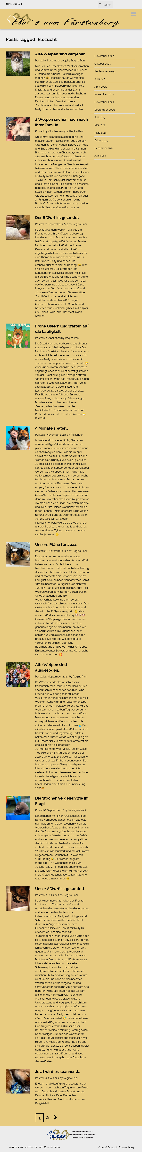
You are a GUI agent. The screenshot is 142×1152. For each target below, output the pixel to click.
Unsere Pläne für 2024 (56, 544)
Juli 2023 (99, 117)
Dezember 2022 (104, 148)
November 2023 (104, 102)
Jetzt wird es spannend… (57, 1071)
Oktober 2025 (102, 63)
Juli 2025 (99, 79)
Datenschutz (34, 1147)
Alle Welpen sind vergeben (60, 54)
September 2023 (104, 109)
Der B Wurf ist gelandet (57, 217)
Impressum (16, 1147)
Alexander (77, 434)
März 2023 (100, 132)
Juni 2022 (100, 155)
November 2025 (104, 56)
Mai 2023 (99, 125)
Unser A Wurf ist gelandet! (59, 888)
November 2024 (104, 94)
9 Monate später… (51, 428)
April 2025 (100, 86)
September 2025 (104, 71)
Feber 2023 (101, 140)
